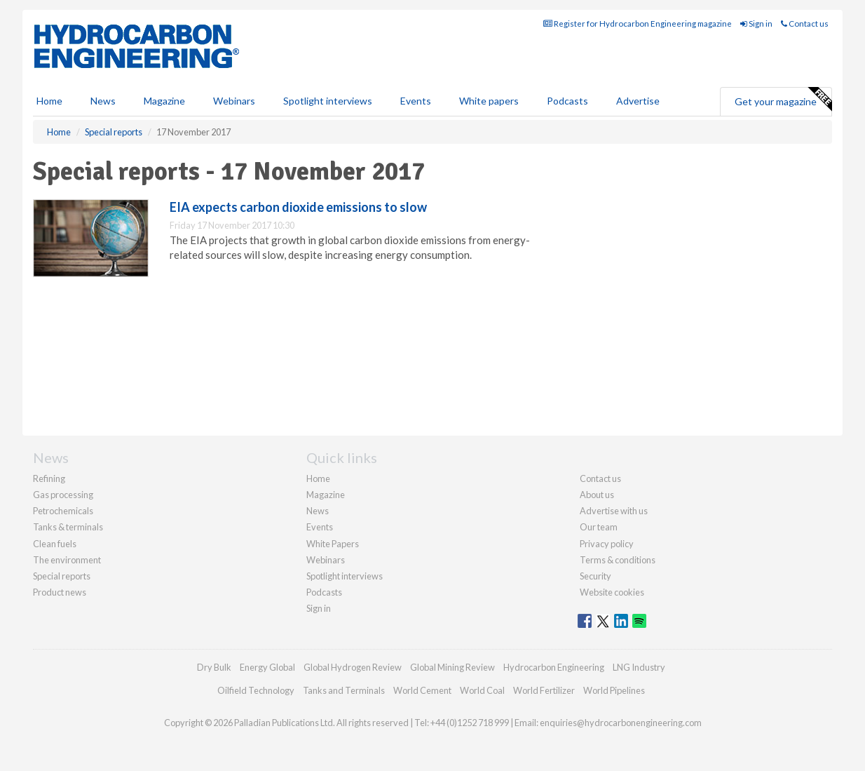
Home (49, 101)
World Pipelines (614, 690)
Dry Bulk (214, 667)
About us (597, 494)
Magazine (164, 101)
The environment (67, 559)
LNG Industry (639, 667)
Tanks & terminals (68, 526)
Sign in (756, 23)
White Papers (332, 543)
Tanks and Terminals (344, 690)
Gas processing (63, 494)
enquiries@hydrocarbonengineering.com (621, 722)
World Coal (482, 690)
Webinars (234, 101)
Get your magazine (783, 100)
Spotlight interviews (327, 101)
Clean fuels (54, 543)
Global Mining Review (452, 667)
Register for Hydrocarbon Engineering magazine (637, 23)
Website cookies (612, 592)
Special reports (61, 576)
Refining (49, 478)
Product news (59, 592)
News (317, 510)
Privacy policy (607, 543)
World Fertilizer (544, 690)
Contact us (805, 23)
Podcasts (567, 101)
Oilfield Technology (255, 690)
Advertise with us (614, 510)
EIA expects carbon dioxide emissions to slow (298, 207)
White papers (489, 101)
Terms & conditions (617, 559)
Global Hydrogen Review (353, 667)
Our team (599, 526)
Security (595, 576)
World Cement (422, 690)
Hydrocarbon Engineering (553, 667)
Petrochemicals (63, 510)
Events (415, 101)
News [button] (103, 101)
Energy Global (267, 667)
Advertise (638, 101)
